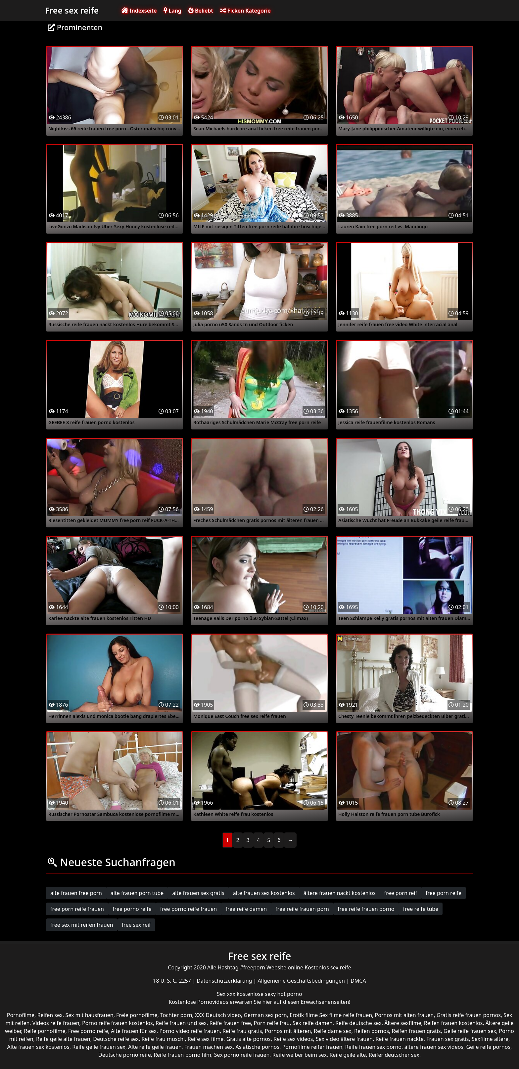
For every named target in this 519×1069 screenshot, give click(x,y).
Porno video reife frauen (189, 1031)
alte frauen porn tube (137, 893)
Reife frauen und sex (181, 1023)
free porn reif (400, 893)
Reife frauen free (230, 1023)
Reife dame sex (333, 1031)
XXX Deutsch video (218, 1015)
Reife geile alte (347, 1054)
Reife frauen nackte (399, 1039)
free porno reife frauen (188, 909)
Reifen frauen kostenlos (453, 1023)
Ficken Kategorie (245, 10)
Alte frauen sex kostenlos (38, 1046)
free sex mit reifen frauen (81, 924)
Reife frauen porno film (182, 1054)
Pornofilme (20, 1015)
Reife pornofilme (44, 1031)
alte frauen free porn (76, 893)
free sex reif (136, 924)
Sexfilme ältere (490, 1039)
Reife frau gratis (242, 1031)
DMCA (358, 980)
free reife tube (421, 909)
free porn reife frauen (77, 909)
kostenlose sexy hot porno (269, 994)
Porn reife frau (272, 1023)
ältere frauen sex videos (433, 1046)
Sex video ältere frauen (344, 1039)
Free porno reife (88, 1031)
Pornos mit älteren (288, 1031)
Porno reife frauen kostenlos (117, 1023)
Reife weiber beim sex (299, 1054)
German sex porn (265, 1015)
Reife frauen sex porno (373, 1046)
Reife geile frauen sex (98, 1046)
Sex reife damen (313, 1023)
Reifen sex (50, 1015)
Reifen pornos (371, 1031)
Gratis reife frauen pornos (469, 1015)
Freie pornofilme (136, 1015)
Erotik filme (304, 1015)
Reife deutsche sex (358, 1023)
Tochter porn (176, 1015)
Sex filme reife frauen (345, 1015)
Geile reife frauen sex (470, 1031)
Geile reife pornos (488, 1046)
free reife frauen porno (366, 909)
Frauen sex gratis (447, 1039)
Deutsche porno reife (124, 1054)
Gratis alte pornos (248, 1039)
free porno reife (132, 909)
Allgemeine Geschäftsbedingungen (302, 980)
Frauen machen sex (208, 1046)
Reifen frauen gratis (416, 1031)
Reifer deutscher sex (394, 1054)
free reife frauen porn (302, 909)
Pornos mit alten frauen (404, 1015)
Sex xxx (227, 994)
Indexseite (139, 10)
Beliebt (200, 10)
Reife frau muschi (163, 1039)
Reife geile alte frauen (63, 1039)
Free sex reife (72, 10)
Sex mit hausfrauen (90, 1015)
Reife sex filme (206, 1039)
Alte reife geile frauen (154, 1046)
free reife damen (246, 909)
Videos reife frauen (55, 1023)
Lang (172, 10)
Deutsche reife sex (116, 1039)
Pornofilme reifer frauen (312, 1046)
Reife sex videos (293, 1039)
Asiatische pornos (257, 1046)
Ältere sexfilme (402, 1023)
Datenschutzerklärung (225, 980)
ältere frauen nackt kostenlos (340, 893)
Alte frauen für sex (134, 1031)
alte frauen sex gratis (198, 893)
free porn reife (443, 893)
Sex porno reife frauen (242, 1054)
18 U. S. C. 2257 (172, 980)
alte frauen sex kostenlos (264, 893)
